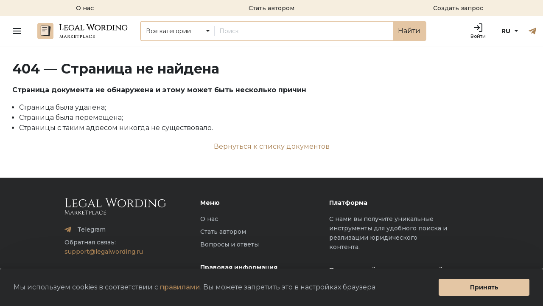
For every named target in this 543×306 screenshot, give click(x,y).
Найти (409, 31)
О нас (209, 219)
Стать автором (223, 231)
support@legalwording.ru (103, 251)
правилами (180, 287)
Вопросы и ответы (229, 244)
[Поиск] (303, 31)
